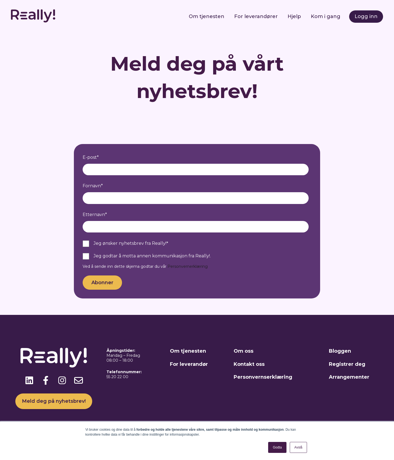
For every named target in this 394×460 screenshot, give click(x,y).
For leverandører (256, 16)
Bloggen (340, 351)
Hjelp (294, 16)
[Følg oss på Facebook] (45, 380)
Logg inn (366, 16)
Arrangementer (349, 377)
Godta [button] (277, 447)
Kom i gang (325, 16)
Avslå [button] (298, 447)
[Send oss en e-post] (78, 380)
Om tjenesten (206, 16)
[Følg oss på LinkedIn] (29, 380)
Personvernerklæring (187, 266)
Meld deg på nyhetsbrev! (54, 401)
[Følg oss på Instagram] (62, 380)
